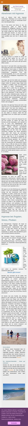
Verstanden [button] (14, 423)
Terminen (19, 357)
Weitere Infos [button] (17, 419)
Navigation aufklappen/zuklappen (14, 2)
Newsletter (10, 370)
